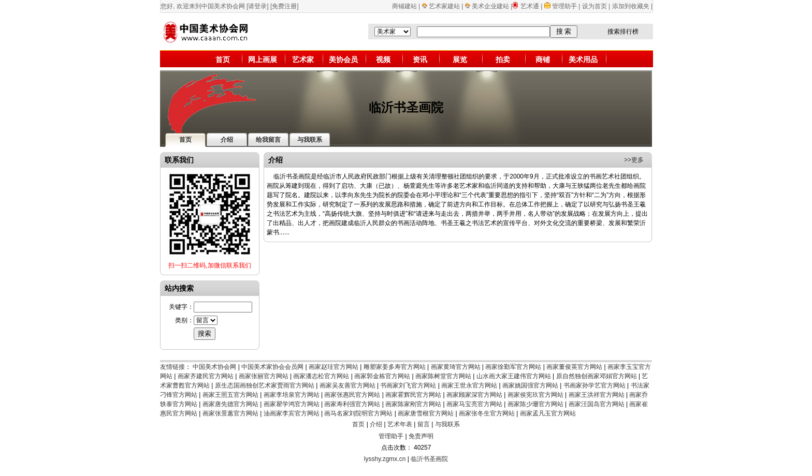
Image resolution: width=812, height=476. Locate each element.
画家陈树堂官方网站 (443, 376)
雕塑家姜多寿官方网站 (395, 366)
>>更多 (634, 159)
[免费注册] (284, 6)
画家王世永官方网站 (469, 385)
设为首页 (594, 6)
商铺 (542, 59)
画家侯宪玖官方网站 (535, 394)
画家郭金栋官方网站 (382, 376)
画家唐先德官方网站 (230, 404)
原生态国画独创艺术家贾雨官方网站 (264, 385)
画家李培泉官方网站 (292, 394)
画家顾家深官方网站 (474, 394)
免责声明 (421, 436)
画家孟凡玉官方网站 (548, 413)
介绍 (376, 424)
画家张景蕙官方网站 (230, 413)
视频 (383, 59)
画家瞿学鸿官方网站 (292, 404)
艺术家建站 (444, 6)
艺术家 (303, 59)
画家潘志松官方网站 (321, 376)
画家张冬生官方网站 (487, 413)
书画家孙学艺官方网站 (594, 385)
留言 (423, 424)
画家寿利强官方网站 (352, 404)
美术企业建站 (490, 6)
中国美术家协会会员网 (272, 366)
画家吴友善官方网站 (347, 385)
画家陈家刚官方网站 (413, 404)
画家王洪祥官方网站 (597, 394)
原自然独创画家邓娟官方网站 (596, 376)
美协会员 (343, 59)
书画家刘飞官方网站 (408, 385)
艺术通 (529, 6)
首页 (222, 59)
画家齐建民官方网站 (206, 376)
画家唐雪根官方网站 (426, 413)
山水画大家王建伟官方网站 (513, 376)
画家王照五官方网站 (230, 394)
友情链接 (172, 366)
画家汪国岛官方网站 (597, 404)
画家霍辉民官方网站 (413, 394)
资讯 (420, 59)
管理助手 (565, 6)
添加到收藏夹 (630, 6)
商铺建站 (404, 6)
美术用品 (583, 59)
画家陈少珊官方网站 (535, 404)
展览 (460, 59)
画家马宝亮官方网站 (474, 404)
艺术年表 (399, 424)
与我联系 (447, 424)
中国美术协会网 (214, 366)
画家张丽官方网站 (263, 376)
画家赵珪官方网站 (333, 366)
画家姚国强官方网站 (530, 385)
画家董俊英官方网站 (574, 366)
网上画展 (262, 59)
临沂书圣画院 (429, 459)
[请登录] (258, 6)
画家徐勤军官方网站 (513, 366)
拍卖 (503, 59)
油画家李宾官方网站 (292, 413)
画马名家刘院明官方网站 (358, 413)
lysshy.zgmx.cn (384, 459)
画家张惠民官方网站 (352, 394)
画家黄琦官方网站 (456, 366)
